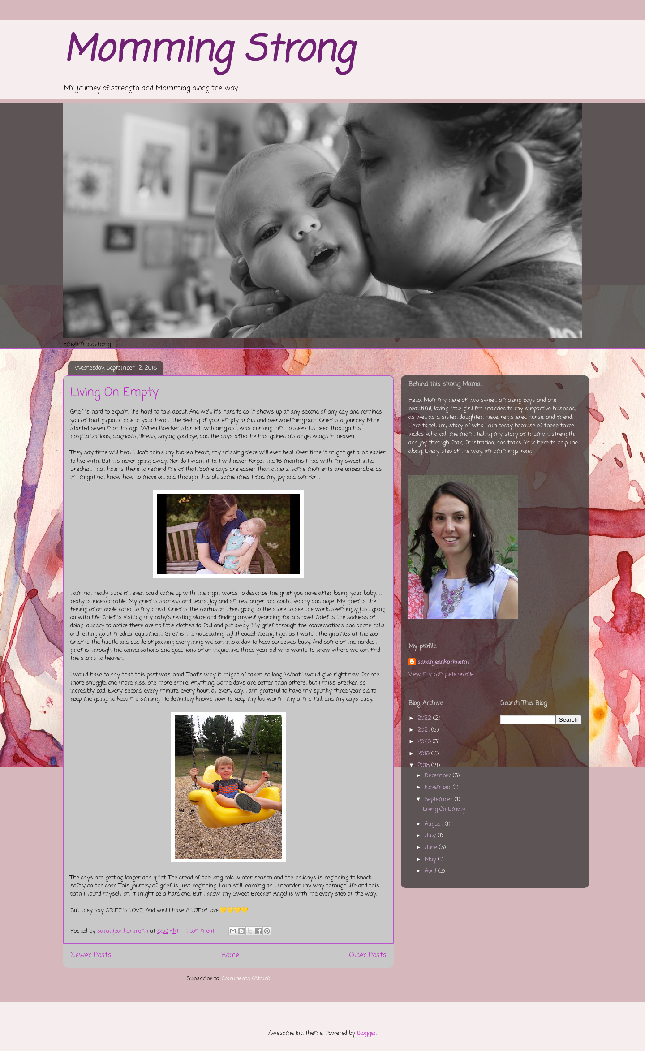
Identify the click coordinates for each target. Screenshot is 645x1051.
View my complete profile (441, 674)
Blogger (366, 1033)
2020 (425, 741)
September (440, 799)
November (439, 787)
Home (230, 955)
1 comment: (201, 931)
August (435, 824)
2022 (425, 718)
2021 (424, 730)
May (431, 859)
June (432, 847)
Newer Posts (91, 955)
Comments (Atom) (246, 978)
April (431, 871)
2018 (424, 765)
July (431, 835)
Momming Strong (208, 51)
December (439, 775)
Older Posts (368, 955)
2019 (424, 753)
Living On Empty (114, 393)
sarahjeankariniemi (443, 662)
